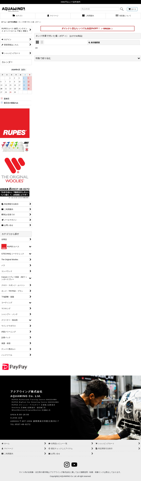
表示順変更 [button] (94, 42)
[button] (87, 58)
